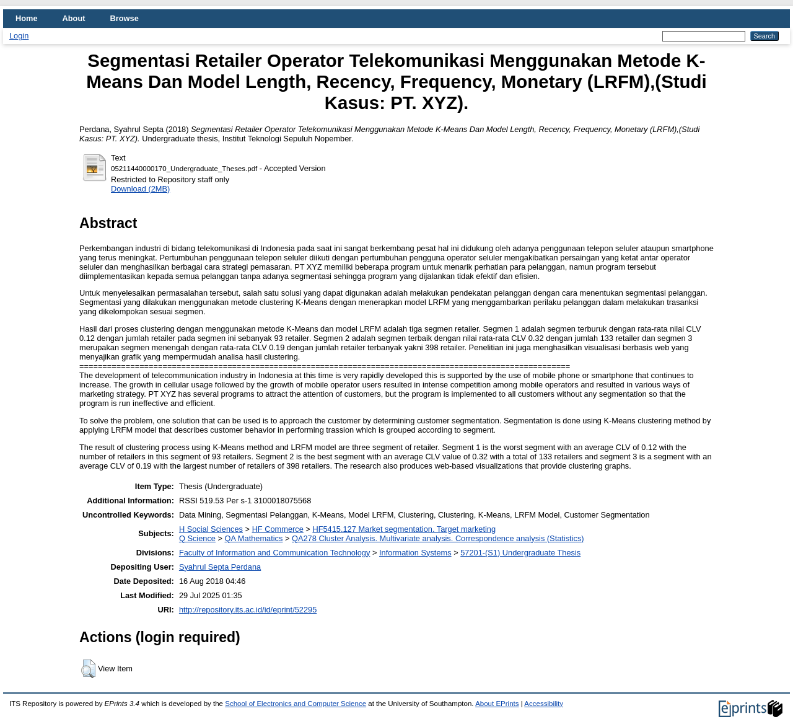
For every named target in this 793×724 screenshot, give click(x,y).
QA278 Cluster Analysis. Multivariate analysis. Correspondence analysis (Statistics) (438, 538)
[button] (88, 669)
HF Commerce (278, 529)
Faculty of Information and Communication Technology (274, 552)
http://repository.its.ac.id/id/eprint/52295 (248, 609)
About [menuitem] (74, 18)
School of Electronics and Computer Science (295, 703)
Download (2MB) (140, 188)
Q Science (197, 538)
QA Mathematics (254, 538)
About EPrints (497, 703)
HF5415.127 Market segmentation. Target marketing (404, 529)
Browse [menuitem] (124, 18)
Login (18, 35)
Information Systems (415, 552)
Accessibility (543, 703)
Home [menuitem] (26, 18)
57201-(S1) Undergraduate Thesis (520, 552)
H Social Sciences (211, 529)
